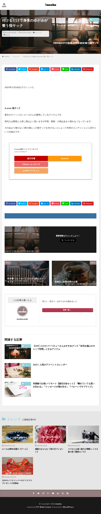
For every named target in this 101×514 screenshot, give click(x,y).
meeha (58, 504)
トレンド (38, 32)
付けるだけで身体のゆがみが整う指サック (38, 56)
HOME (6, 56)
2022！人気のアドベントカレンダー (50, 364)
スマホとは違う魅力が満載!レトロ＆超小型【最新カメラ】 (83, 450)
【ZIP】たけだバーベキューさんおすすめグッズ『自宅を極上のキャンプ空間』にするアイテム (64, 347)
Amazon (65, 158)
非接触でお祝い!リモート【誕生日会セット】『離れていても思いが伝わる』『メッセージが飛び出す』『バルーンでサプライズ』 (64, 385)
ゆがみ (7, 35)
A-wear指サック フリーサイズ (26, 149)
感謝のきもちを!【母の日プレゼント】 (49, 450)
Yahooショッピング (31, 164)
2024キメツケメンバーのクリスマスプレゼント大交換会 (17, 481)
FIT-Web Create (43, 507)
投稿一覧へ (67, 310)
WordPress (68, 507)
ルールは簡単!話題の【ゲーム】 (15, 449)
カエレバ (24, 151)
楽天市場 (31, 158)
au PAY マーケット (31, 170)
